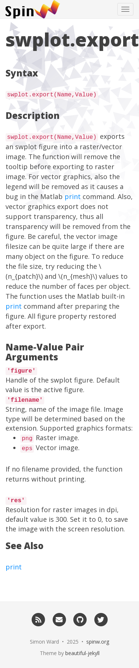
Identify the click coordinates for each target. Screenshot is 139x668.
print (73, 196)
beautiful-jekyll (82, 653)
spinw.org (97, 641)
